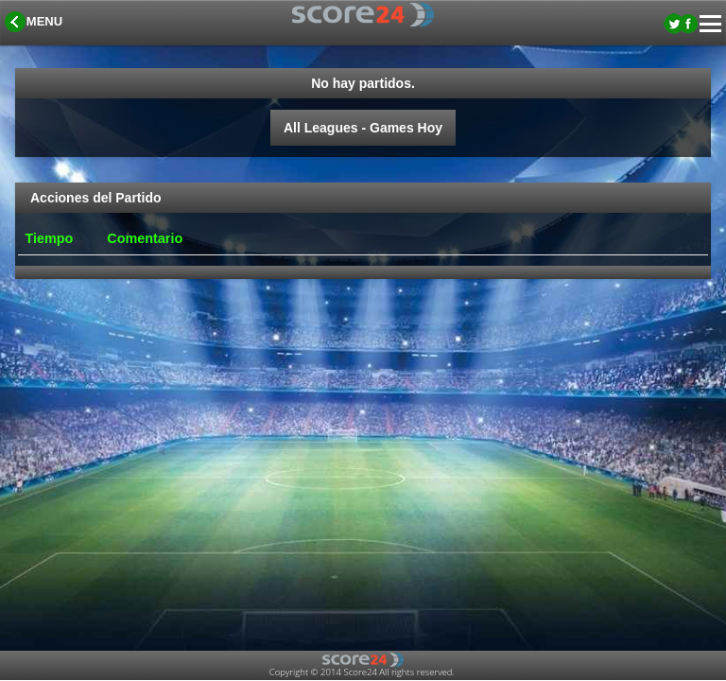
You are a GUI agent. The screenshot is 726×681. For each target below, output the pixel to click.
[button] (35, 23)
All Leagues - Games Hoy (363, 127)
